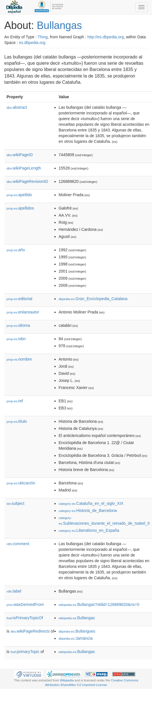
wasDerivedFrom (25, 604)
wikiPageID (20, 154)
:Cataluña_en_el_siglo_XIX (91, 503)
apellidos (20, 208)
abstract (17, 107)
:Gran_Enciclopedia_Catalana (93, 298)
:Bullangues (77, 631)
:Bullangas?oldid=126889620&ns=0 (99, 604)
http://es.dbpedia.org (105, 37)
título (17, 421)
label (14, 591)
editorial (19, 298)
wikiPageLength (24, 168)
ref (15, 401)
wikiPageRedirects (30, 631)
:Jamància (76, 638)
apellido (19, 195)
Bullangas (59, 25)
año (16, 250)
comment (18, 543)
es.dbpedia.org (32, 42)
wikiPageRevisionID (27, 181)
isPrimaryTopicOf (25, 618)
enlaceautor (23, 312)
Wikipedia (67, 680)
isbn (16, 338)
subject (15, 503)
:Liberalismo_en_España (89, 530)
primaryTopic (25, 651)
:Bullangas (77, 618)
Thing (43, 37)
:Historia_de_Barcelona (88, 510)
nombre (19, 359)
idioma (18, 325)
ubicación (21, 483)
